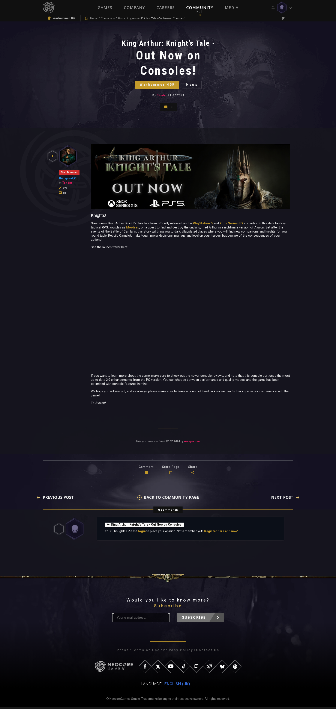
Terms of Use (146, 652)
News (193, 85)
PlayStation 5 (203, 225)
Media (231, 7)
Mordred (132, 229)
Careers (165, 7)
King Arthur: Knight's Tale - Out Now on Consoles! (144, 526)
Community (199, 7)
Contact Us (207, 652)
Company (134, 7)
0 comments (168, 511)
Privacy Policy (178, 652)
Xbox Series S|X (231, 225)
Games (105, 7)
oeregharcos (192, 443)
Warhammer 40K (157, 85)
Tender (162, 96)
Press (123, 652)
